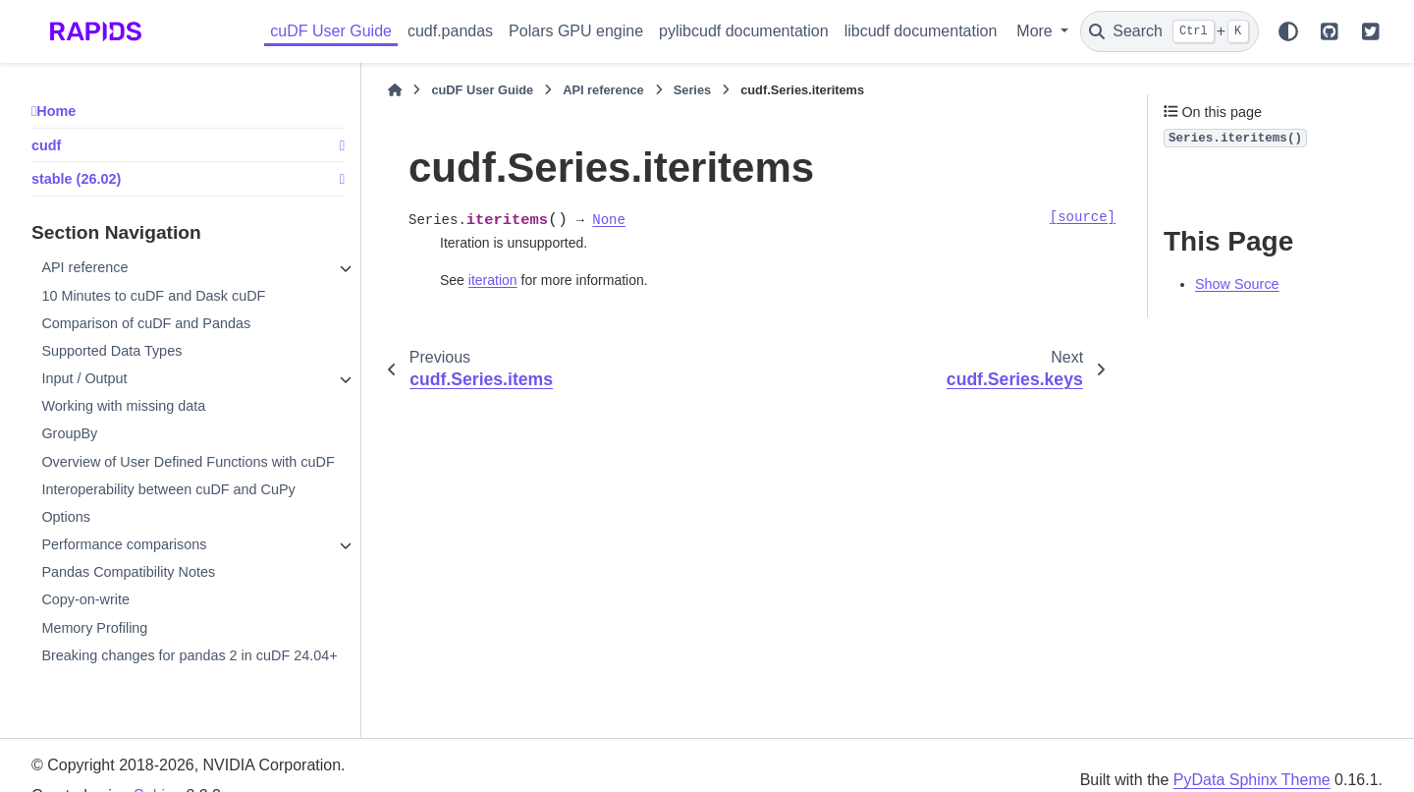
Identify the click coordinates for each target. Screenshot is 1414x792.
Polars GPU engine (576, 31)
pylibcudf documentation (744, 31)
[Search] (1169, 31)
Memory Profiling (94, 628)
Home (56, 111)
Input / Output (84, 378)
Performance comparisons (123, 544)
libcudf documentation (921, 31)
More (1036, 31)
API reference (84, 267)
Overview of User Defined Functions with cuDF (187, 462)
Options (65, 517)
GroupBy (69, 433)
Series (692, 90)
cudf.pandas (450, 31)
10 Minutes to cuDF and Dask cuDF (153, 296)
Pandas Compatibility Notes (128, 572)
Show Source (1237, 284)
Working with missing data (123, 406)
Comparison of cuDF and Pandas (145, 323)
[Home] (395, 90)
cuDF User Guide (331, 31)
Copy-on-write (85, 599)
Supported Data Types (111, 351)
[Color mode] (1288, 31)
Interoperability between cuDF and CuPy (168, 489)
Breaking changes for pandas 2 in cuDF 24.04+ (189, 655)
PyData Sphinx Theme (1252, 779)
